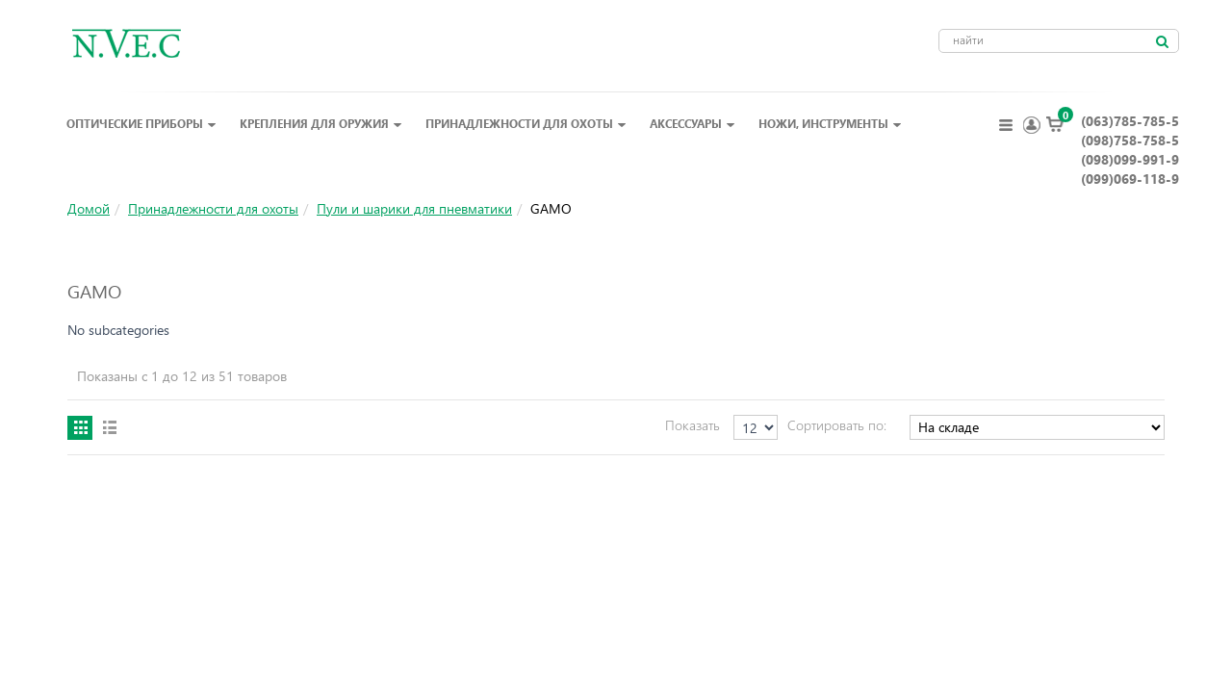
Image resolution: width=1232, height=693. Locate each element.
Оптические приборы (141, 123)
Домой (88, 208)
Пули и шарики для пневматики (414, 208)
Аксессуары (692, 123)
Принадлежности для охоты (526, 123)
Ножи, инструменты (830, 123)
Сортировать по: (836, 425)
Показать (692, 425)
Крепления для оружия (321, 123)
